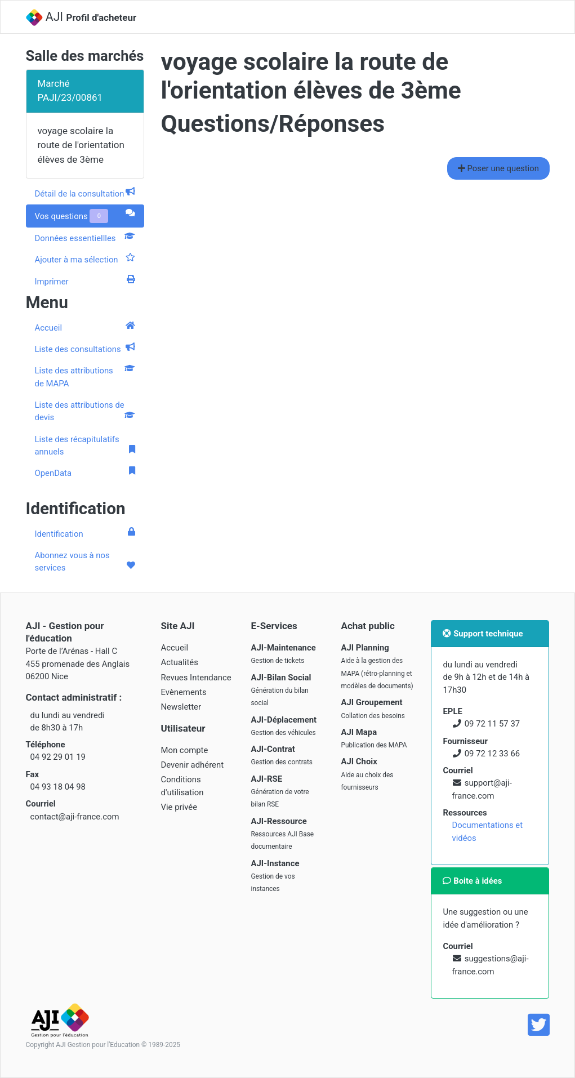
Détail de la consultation (85, 193)
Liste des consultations (85, 348)
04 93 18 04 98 (58, 787)
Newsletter (181, 707)
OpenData (85, 472)
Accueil (85, 327)
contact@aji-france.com (74, 817)
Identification (85, 533)
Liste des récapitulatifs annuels (85, 445)
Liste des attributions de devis (85, 411)
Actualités (179, 662)
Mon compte (184, 750)
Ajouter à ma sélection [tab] (85, 259)
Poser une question (498, 168)
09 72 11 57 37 (492, 724)
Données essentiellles (85, 237)
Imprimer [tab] (85, 281)
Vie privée (179, 807)
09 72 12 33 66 (492, 754)
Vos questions (85, 216)
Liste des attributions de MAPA (85, 376)
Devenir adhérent (192, 765)
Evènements (184, 692)
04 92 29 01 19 (58, 757)
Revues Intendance (196, 677)
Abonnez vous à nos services (85, 561)
